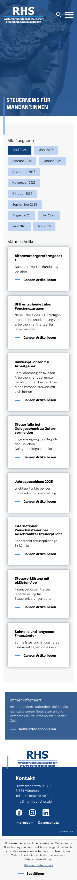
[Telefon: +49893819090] (38, 796)
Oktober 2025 (22, 194)
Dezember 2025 (23, 172)
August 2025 (21, 215)
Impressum (24, 823)
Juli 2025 (48, 215)
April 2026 (19, 150)
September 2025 (24, 204)
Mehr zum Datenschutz (38, 865)
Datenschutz (48, 823)
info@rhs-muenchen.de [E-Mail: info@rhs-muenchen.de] (34, 801)
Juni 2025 (19, 226)
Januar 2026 (53, 161)
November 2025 (24, 182)
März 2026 (45, 150)
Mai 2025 (44, 226)
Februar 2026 (22, 161)
